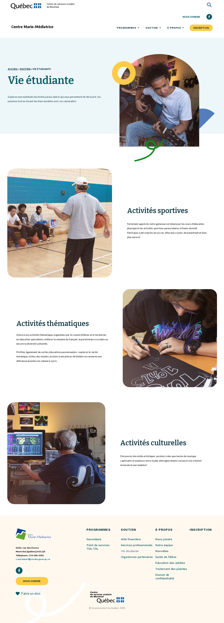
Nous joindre (163, 539)
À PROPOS (175, 27)
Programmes (128, 27)
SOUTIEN (153, 27)
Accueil (13, 69)
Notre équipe (164, 545)
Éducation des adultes (170, 562)
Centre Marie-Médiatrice (32, 27)
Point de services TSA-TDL (98, 546)
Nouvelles (161, 551)
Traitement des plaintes (171, 568)
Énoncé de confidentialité (164, 576)
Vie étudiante (130, 551)
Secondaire (93, 539)
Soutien (25, 69)
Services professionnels (136, 545)
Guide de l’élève (165, 557)
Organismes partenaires (137, 557)
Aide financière (131, 539)
